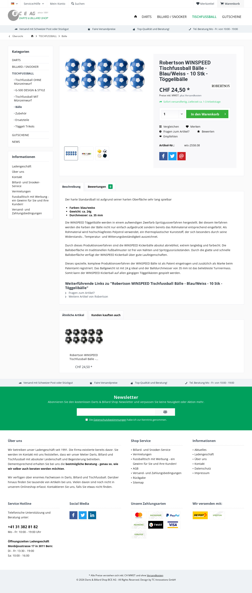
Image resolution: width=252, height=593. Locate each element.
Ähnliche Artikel (73, 315)
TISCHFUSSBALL (23, 73)
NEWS (16, 142)
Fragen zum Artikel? (174, 131)
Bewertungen (100, 186)
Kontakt (17, 177)
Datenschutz (203, 468)
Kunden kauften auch (105, 315)
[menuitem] (230, 3)
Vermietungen (21, 191)
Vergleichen (169, 126)
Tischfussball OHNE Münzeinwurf (27, 81)
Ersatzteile (22, 120)
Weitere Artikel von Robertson (86, 296)
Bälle (18, 107)
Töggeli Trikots (24, 126)
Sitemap (138, 482)
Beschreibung (71, 186)
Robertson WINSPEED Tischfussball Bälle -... (83, 357)
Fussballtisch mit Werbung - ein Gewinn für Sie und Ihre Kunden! (30, 200)
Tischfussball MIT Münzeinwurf (26, 98)
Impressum (202, 473)
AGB (135, 468)
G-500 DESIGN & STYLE (30, 90)
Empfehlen (168, 136)
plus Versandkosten (190, 95)
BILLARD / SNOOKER (25, 67)
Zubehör (21, 113)
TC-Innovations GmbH (164, 579)
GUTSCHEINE (20, 135)
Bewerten (205, 131)
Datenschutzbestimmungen (110, 419)
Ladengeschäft (21, 166)
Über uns (18, 172)
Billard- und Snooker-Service (26, 184)
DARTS (16, 60)
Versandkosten (155, 575)
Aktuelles (201, 450)
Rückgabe (139, 478)
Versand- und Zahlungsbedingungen (27, 211)
